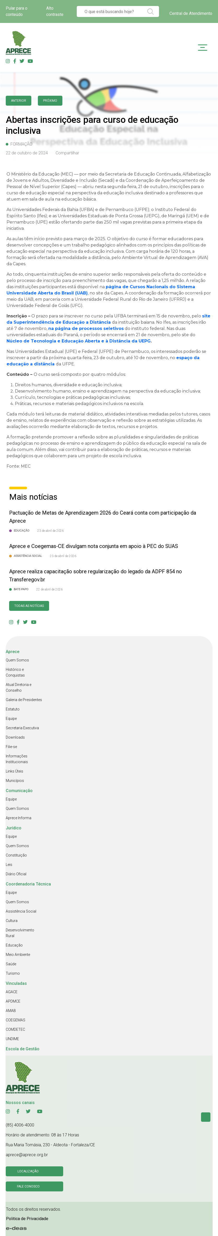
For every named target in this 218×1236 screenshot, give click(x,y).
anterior (18, 101)
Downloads (15, 737)
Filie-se (11, 747)
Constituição (16, 855)
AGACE (11, 992)
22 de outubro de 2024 (27, 152)
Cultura (11, 921)
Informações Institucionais (17, 759)
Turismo (13, 973)
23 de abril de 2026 (50, 531)
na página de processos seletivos (86, 328)
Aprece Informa (18, 818)
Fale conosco (28, 1186)
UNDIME (12, 1039)
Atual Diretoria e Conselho (18, 687)
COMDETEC (15, 1029)
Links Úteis (14, 771)
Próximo (50, 101)
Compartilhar (67, 152)
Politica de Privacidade (27, 1218)
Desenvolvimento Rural (20, 933)
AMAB (11, 1011)
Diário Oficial (16, 874)
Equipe (11, 718)
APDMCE (13, 1001)
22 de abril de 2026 (49, 589)
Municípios (15, 781)
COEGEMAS (15, 1020)
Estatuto (13, 709)
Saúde (11, 964)
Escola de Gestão (22, 1048)
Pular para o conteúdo (16, 11)
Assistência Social (21, 911)
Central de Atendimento (190, 13)
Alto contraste (54, 11)
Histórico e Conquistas (15, 672)
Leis (9, 865)
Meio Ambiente (18, 954)
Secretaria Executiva (22, 728)
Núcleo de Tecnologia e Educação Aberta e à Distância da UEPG (79, 341)
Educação (14, 945)
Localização (28, 1171)
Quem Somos (17, 660)
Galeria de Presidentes (24, 700)
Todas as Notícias (29, 606)
